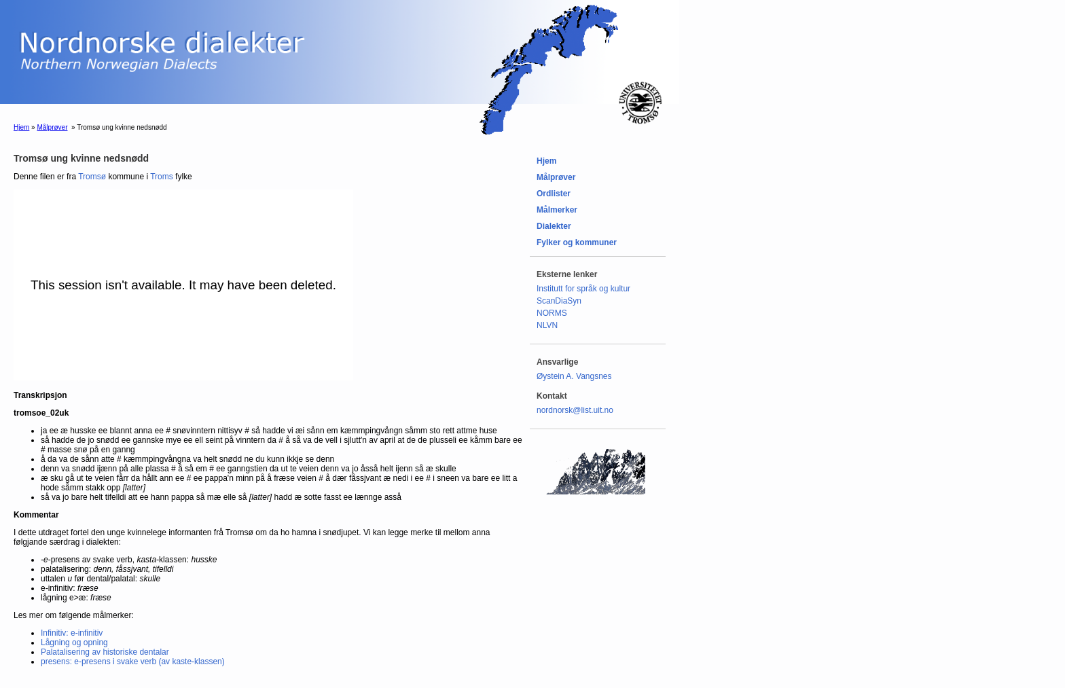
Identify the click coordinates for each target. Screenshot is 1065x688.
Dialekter (554, 226)
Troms (161, 176)
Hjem (21, 127)
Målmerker (557, 210)
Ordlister (554, 193)
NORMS (552, 313)
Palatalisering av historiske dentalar (105, 652)
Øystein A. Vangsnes (574, 376)
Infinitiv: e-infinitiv (72, 633)
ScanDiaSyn (559, 301)
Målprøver (52, 127)
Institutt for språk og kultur (583, 288)
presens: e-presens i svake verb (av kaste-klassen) (133, 661)
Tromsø (92, 176)
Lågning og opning (74, 642)
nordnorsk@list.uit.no (575, 410)
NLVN (547, 325)
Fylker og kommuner (577, 242)
